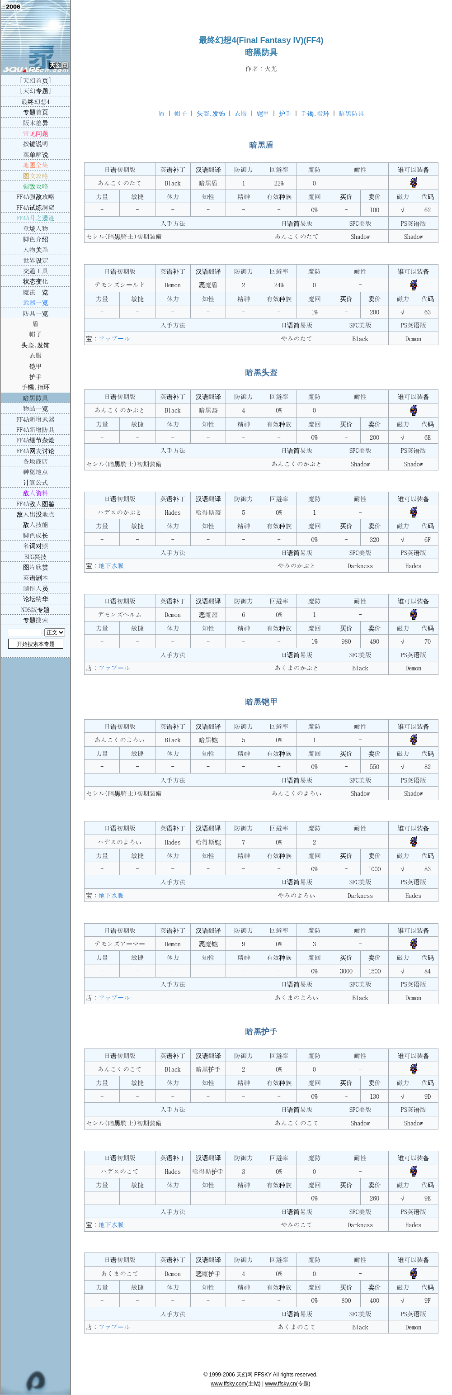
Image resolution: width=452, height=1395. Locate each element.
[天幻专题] (36, 90)
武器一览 (35, 302)
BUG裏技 (35, 556)
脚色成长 (35, 535)
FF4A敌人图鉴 (36, 503)
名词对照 (35, 545)
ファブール (114, 338)
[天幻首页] (36, 80)
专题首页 (35, 111)
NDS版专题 (35, 609)
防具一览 (35, 313)
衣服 (241, 113)
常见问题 (35, 133)
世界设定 (35, 260)
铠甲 (263, 113)
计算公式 (35, 482)
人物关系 (35, 249)
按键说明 (35, 143)
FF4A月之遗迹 (36, 217)
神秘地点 (35, 471)
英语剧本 (35, 577)
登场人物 (35, 227)
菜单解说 (35, 154)
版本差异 (35, 122)
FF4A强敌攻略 (36, 196)
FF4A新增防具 (36, 429)
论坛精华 (35, 598)
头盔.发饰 (211, 113)
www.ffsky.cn (280, 1384)
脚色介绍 (35, 238)
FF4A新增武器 (36, 418)
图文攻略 (35, 175)
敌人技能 (35, 524)
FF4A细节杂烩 (36, 439)
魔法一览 (35, 291)
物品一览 (35, 408)
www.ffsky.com (228, 1384)
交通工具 (35, 270)
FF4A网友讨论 (36, 450)
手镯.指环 (315, 113)
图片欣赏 (35, 566)
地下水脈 (111, 565)
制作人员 (35, 588)
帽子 (180, 113)
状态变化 (35, 280)
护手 (285, 113)
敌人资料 (35, 492)
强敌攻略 (35, 185)
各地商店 (35, 460)
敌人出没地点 (36, 513)
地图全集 (35, 164)
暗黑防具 (351, 113)
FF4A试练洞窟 (36, 207)
